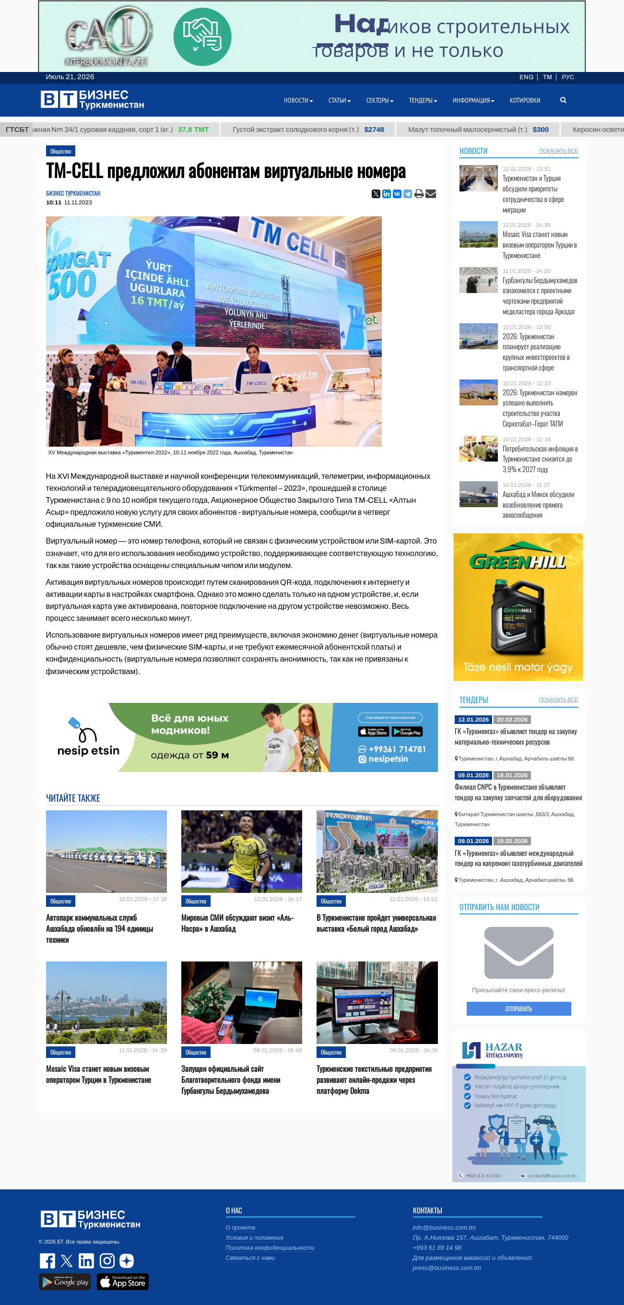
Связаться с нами (250, 1258)
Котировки (525, 100)
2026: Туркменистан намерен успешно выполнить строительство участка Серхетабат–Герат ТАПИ (540, 407)
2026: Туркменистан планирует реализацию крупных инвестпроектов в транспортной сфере (536, 351)
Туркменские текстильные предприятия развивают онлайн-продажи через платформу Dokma (374, 1079)
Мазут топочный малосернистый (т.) (485, 129)
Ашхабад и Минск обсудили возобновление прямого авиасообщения (538, 504)
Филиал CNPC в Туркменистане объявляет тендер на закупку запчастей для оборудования (518, 791)
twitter (67, 1260)
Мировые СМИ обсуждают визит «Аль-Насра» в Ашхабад (237, 923)
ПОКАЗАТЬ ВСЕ (558, 151)
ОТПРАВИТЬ (519, 1008)
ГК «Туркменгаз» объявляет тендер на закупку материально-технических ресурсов (516, 736)
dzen (125, 1260)
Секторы (380, 100)
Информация (473, 100)
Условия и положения (254, 1237)
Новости (473, 150)
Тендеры (473, 699)
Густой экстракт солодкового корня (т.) (315, 129)
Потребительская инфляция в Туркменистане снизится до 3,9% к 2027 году (540, 459)
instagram (106, 1260)
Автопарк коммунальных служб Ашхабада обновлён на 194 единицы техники (99, 928)
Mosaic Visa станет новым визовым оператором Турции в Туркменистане (98, 1074)
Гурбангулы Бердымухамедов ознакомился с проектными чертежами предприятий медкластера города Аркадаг (540, 295)
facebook (48, 1260)
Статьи (340, 100)
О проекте (241, 1227)
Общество (60, 151)
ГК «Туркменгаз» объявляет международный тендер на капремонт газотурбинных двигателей (519, 857)
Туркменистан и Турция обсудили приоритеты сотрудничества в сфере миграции (533, 193)
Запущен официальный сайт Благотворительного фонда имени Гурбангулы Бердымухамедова (230, 1079)
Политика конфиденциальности (270, 1248)
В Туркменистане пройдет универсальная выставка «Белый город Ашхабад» (376, 923)
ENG (526, 77)
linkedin (86, 1260)
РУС (568, 77)
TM (547, 77)
